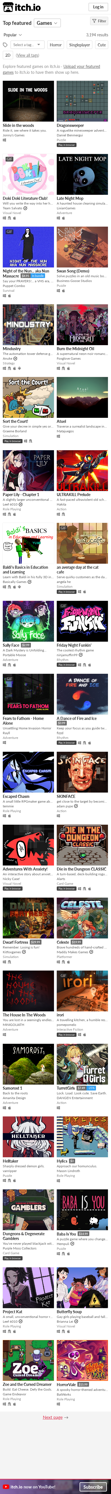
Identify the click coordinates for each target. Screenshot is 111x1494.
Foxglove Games (69, 358)
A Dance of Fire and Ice (77, 718)
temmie (8, 806)
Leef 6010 (10, 504)
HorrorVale (66, 1384)
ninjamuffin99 (67, 655)
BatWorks (64, 1394)
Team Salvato (12, 208)
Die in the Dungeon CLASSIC (81, 869)
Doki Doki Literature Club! (25, 198)
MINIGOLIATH (13, 1025)
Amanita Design (14, 1098)
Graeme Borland (15, 431)
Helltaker (10, 1161)
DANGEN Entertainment (75, 1098)
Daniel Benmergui (70, 135)
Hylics (62, 1161)
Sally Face (11, 645)
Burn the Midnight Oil (75, 348)
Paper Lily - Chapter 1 (21, 494)
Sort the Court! (15, 421)
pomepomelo (66, 1025)
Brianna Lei (65, 1321)
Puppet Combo (14, 286)
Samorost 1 (12, 1088)
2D (8, 55)
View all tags (27, 55)
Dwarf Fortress (15, 942)
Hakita (61, 504)
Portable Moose (14, 655)
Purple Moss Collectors (19, 1248)
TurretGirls (66, 1088)
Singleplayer (79, 44)
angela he (64, 582)
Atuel (61, 421)
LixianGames (66, 208)
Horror (55, 44)
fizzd (60, 733)
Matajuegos (65, 431)
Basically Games (14, 582)
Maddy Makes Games (72, 952)
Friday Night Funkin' (74, 645)
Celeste (63, 942)
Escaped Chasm (16, 796)
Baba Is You (66, 1234)
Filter (99, 21)
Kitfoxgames (12, 952)
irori (60, 1014)
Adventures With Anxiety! (25, 869)
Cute (102, 44)
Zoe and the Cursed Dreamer (27, 1384)
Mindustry (12, 348)
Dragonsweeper (70, 125)
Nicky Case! (11, 879)
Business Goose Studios (74, 281)
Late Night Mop (70, 198)
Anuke (7, 358)
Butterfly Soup (69, 1311)
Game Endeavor (14, 1394)
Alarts (61, 879)
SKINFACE (66, 796)
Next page (53, 1417)
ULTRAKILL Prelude (73, 494)
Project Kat (12, 1311)
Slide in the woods (18, 125)
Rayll (6, 733)
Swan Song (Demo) (73, 271)
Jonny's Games (13, 135)
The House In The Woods (24, 1014)
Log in (98, 6)
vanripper (10, 1171)
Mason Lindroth (68, 1171)
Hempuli (63, 1244)
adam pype (65, 806)
